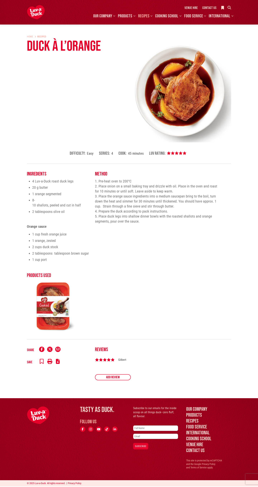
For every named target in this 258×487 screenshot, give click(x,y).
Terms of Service (198, 468)
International (219, 16)
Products (125, 16)
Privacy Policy (208, 464)
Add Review (113, 378)
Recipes (143, 16)
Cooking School (166, 16)
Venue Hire (191, 8)
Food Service (193, 16)
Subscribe (140, 446)
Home (30, 36)
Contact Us (209, 8)
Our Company (102, 16)
